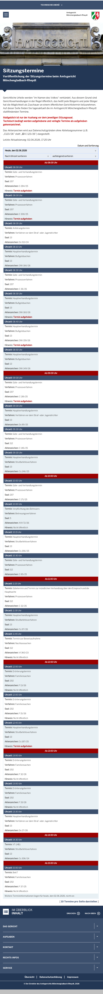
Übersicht (29, 977)
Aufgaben (8, 937)
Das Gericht (10, 926)
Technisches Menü (50, 5)
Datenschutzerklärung (51, 977)
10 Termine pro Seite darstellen (79, 901)
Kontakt (8, 947)
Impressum (72, 977)
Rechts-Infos (11, 957)
